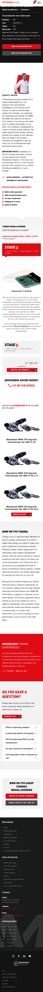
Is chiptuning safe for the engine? (21, 733)
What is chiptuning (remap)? (21, 727)
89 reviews (23, 965)
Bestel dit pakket (20, 370)
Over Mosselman (10, 841)
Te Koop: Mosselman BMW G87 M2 (17, 851)
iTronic (6, 876)
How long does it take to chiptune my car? (21, 756)
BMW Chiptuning (10, 831)
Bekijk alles (19, 514)
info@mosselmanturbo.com (12, 915)
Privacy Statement (9, 974)
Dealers (6, 844)
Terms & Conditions (9, 977)
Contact (7, 847)
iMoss (19, 162)
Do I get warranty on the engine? (21, 748)
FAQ (3, 971)
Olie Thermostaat (10, 866)
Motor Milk (7, 883)
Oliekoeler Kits (9, 869)
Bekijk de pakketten (10, 9)
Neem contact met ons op (21, 802)
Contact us (9, 716)
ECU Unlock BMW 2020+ (13, 886)
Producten (25, 9)
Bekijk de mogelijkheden (21, 796)
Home (6, 827)
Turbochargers (9, 873)
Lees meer (36, 39)
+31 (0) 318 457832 (23, 385)
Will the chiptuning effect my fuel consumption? (21, 741)
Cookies (5, 980)
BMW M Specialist (10, 837)
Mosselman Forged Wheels (14, 879)
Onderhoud (8, 834)
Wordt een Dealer (8, 987)
